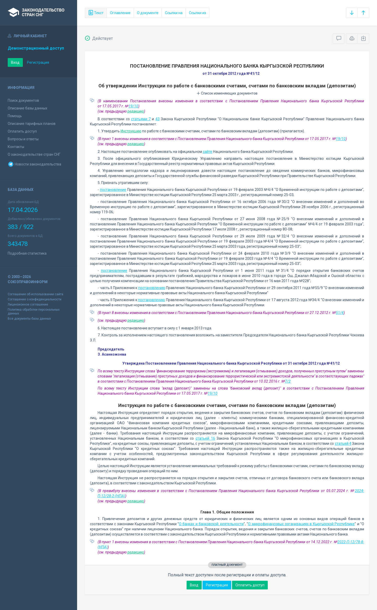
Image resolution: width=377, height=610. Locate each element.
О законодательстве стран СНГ (34, 154)
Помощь (15, 116)
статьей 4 (343, 443)
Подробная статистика (27, 253)
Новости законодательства (34, 164)
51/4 (340, 313)
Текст (96, 12)
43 (157, 119)
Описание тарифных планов (32, 124)
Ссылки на (173, 13)
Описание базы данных (27, 108)
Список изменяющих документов (227, 93)
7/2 (288, 381)
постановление (113, 190)
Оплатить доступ (22, 131)
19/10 (133, 106)
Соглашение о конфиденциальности (34, 299)
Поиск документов (23, 100)
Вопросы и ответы (23, 139)
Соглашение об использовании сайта (35, 294)
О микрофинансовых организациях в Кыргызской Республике (301, 524)
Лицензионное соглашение (28, 304)
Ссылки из (197, 13)
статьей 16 (205, 438)
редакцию (135, 111)
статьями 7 (141, 119)
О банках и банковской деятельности (211, 524)
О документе (148, 13)
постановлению (151, 288)
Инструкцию (131, 131)
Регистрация (38, 62)
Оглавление (120, 13)
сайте (207, 152)
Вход (15, 62)
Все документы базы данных (29, 318)
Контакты (16, 147)
